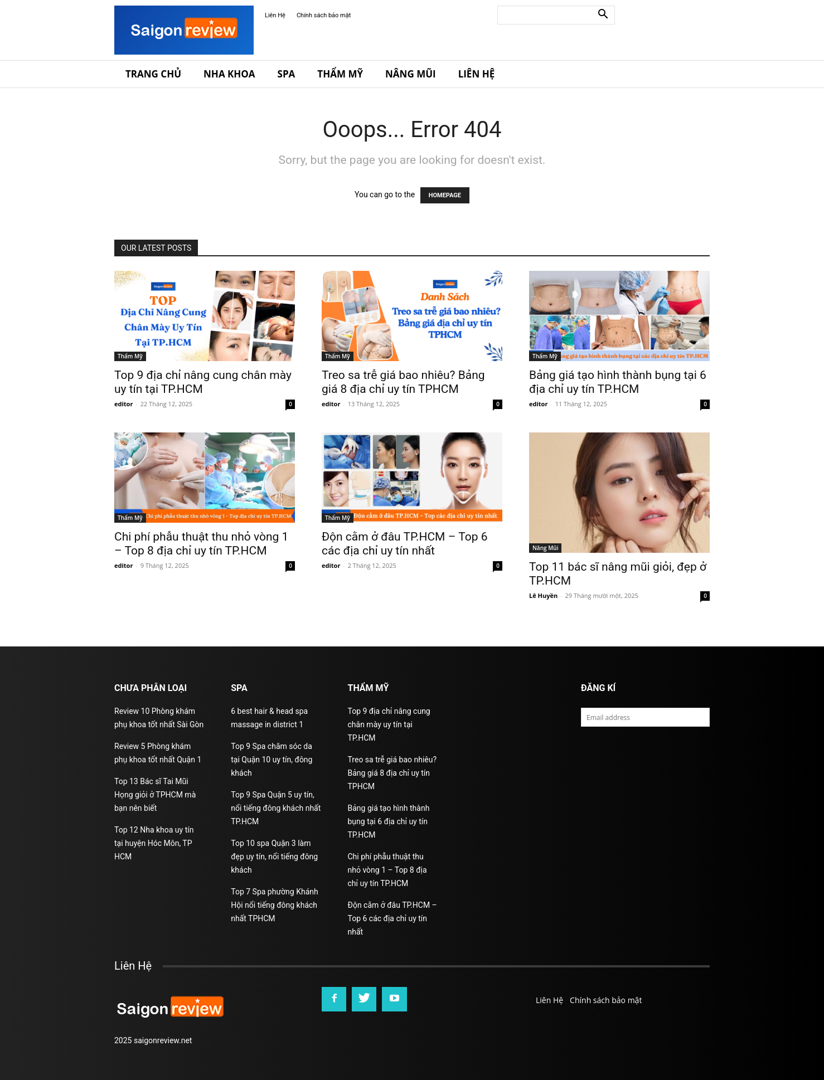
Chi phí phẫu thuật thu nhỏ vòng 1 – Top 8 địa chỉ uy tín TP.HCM (201, 543)
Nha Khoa (229, 73)
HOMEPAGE (445, 195)
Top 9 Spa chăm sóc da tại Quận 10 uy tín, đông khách (271, 759)
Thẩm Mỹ (340, 73)
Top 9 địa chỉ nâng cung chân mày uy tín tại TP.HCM (389, 724)
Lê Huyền (543, 595)
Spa (286, 73)
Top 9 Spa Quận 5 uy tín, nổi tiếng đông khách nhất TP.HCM (276, 808)
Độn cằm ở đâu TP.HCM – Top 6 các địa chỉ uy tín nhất (405, 543)
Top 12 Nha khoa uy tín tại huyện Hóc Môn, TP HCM (153, 843)
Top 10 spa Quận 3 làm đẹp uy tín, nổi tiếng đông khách (274, 856)
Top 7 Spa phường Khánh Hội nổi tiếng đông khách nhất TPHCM (274, 905)
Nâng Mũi (410, 73)
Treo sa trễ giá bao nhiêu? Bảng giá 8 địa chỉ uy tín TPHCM (403, 382)
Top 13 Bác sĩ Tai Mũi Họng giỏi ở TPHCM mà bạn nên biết (155, 795)
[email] (645, 717)
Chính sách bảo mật (324, 15)
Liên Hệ (275, 15)
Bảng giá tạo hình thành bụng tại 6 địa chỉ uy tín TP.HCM (617, 382)
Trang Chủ (153, 73)
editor (123, 404)
